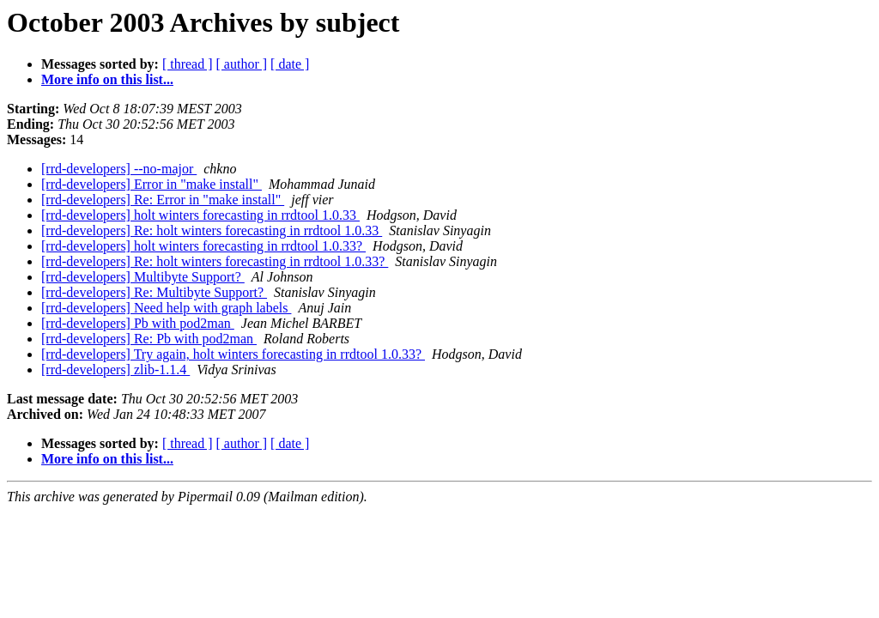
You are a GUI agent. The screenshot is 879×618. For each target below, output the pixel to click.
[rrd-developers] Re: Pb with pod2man (149, 338)
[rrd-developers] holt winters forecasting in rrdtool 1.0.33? (203, 246)
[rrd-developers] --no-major (119, 168)
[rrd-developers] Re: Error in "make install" (162, 199)
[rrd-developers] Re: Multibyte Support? (154, 292)
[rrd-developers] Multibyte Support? (143, 277)
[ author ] (242, 64)
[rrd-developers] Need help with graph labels (166, 307)
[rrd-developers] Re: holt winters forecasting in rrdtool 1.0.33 (211, 230)
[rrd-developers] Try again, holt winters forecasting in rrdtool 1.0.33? (233, 354)
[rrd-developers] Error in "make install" (151, 184)
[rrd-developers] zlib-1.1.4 (115, 369)
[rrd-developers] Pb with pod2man (137, 323)
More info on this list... (107, 79)
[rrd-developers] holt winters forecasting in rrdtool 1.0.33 (200, 215)
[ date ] (289, 64)
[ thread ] (187, 64)
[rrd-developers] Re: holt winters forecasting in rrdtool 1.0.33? (214, 261)
